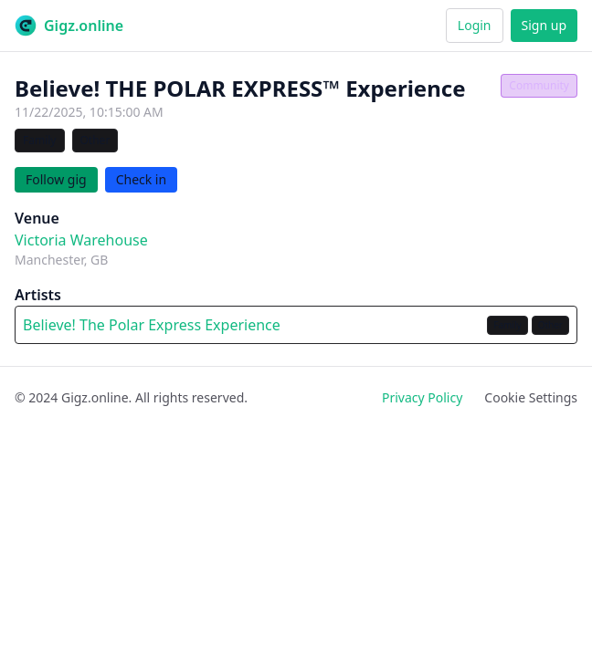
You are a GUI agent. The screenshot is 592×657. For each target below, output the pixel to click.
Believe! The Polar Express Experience (151, 325)
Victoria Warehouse (81, 240)
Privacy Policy (422, 397)
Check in (141, 179)
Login (475, 25)
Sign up (544, 25)
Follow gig (56, 179)
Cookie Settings (530, 397)
